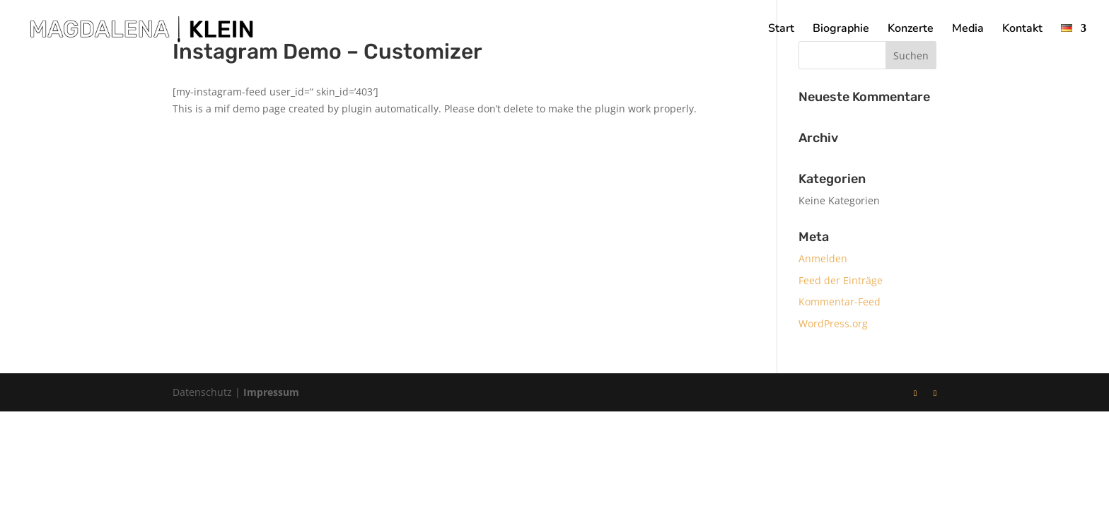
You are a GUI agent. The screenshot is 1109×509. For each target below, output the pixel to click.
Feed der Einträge (841, 280)
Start (781, 29)
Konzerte (911, 29)
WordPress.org (833, 323)
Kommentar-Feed (840, 301)
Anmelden (823, 258)
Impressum (271, 392)
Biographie (841, 29)
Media (968, 29)
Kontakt (1022, 29)
